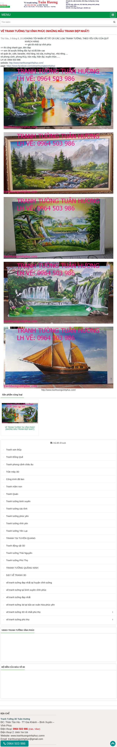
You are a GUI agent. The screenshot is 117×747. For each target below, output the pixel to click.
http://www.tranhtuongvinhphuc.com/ (26, 63)
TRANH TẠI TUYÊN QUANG (20, 538)
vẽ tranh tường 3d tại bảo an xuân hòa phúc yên (30, 604)
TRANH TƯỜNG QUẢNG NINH (22, 567)
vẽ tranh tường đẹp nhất (18, 597)
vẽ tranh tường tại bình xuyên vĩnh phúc (26, 590)
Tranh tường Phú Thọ (17, 560)
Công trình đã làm (15, 479)
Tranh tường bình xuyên (18, 501)
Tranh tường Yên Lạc (17, 531)
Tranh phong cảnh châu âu (19, 464)
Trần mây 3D (12, 471)
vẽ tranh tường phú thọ (17, 619)
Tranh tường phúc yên (17, 516)
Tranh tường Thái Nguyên (19, 553)
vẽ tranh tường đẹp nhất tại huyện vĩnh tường (29, 582)
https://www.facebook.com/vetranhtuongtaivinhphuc (31, 66)
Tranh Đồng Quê (14, 457)
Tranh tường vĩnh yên (17, 523)
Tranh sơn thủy (13, 449)
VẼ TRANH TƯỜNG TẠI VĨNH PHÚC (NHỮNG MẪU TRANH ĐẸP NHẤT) (20, 428)
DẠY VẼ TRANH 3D (16, 575)
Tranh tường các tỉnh (16, 508)
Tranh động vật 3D (15, 545)
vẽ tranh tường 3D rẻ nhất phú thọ (23, 612)
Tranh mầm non (14, 486)
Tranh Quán (12, 494)
